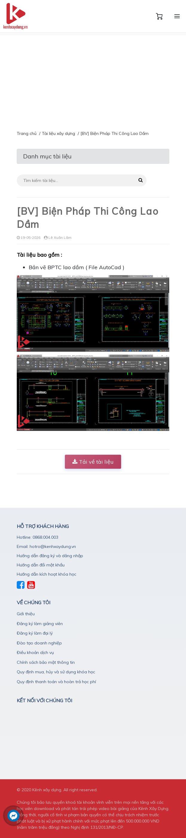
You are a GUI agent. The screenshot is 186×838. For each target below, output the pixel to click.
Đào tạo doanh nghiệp (39, 643)
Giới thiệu (26, 613)
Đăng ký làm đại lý (35, 633)
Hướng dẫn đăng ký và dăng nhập (50, 555)
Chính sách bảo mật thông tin (46, 662)
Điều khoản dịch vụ (35, 652)
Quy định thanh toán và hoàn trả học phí (56, 681)
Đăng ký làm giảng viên (40, 623)
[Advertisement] (93, 79)
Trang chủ (26, 133)
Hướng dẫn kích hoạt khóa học (46, 574)
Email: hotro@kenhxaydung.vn (46, 546)
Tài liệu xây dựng (58, 133)
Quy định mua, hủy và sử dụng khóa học (56, 672)
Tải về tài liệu (93, 461)
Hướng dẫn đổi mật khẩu (41, 565)
